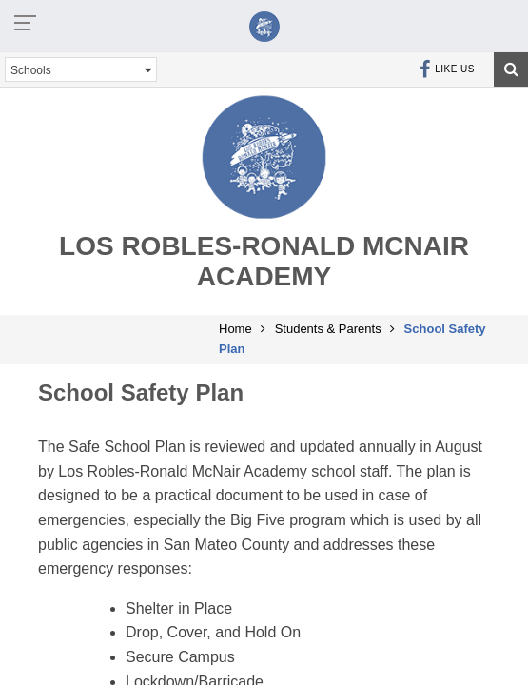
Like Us (447, 69)
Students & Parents (328, 329)
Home (235, 329)
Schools (80, 70)
